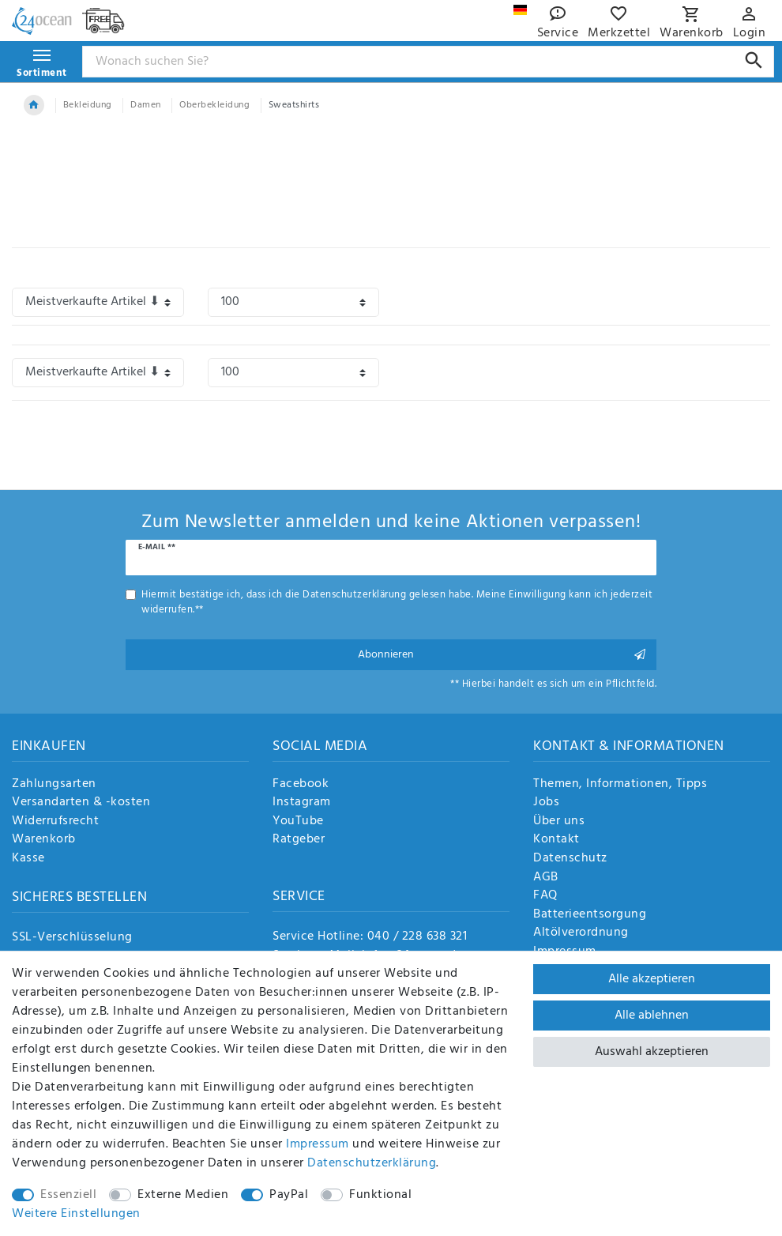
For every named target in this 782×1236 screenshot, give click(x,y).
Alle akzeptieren (651, 979)
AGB (545, 878)
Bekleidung (87, 105)
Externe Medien (182, 1194)
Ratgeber (299, 840)
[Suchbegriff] (428, 61)
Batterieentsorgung (589, 915)
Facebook (301, 785)
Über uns (559, 822)
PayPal (288, 1194)
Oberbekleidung (214, 105)
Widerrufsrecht (55, 822)
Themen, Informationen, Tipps (620, 785)
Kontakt (556, 840)
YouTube (298, 822)
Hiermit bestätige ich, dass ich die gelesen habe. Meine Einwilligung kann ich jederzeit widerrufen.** (396, 602)
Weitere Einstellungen (76, 1213)
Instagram (302, 803)
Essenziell (68, 1194)
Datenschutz (570, 859)
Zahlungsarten (54, 785)
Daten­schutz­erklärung (371, 1163)
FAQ (545, 896)
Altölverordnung (581, 933)
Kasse (28, 859)
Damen (145, 105)
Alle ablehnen (652, 1015)
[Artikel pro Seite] (294, 302)
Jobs (546, 803)
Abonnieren (501, 655)
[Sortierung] (98, 302)
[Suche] (754, 60)
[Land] (520, 10)
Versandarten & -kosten (81, 803)
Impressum (317, 1144)
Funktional (380, 1194)
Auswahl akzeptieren (652, 1052)
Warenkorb (44, 840)
